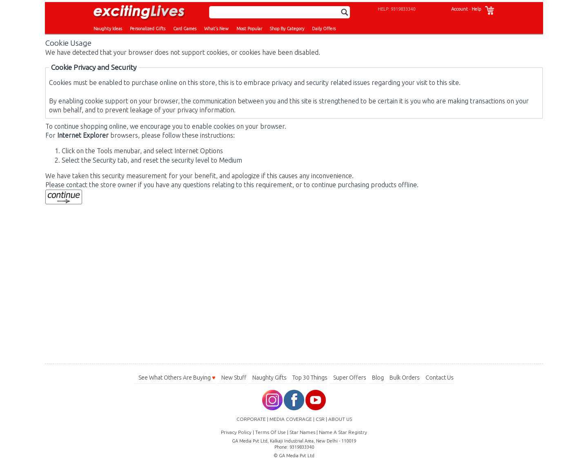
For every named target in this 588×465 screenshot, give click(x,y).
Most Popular (249, 28)
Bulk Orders (405, 377)
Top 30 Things (309, 377)
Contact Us (439, 377)
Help (476, 9)
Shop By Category (287, 28)
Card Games (184, 28)
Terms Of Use (270, 432)
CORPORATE (251, 419)
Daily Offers (324, 28)
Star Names (302, 432)
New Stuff (234, 377)
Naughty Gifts (269, 377)
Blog (378, 377)
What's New (216, 28)
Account (459, 9)
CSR (320, 419)
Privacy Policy (236, 432)
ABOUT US (340, 419)
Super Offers (349, 377)
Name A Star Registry (343, 432)
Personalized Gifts (147, 28)
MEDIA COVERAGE (291, 419)
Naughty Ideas (108, 28)
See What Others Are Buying (176, 377)
